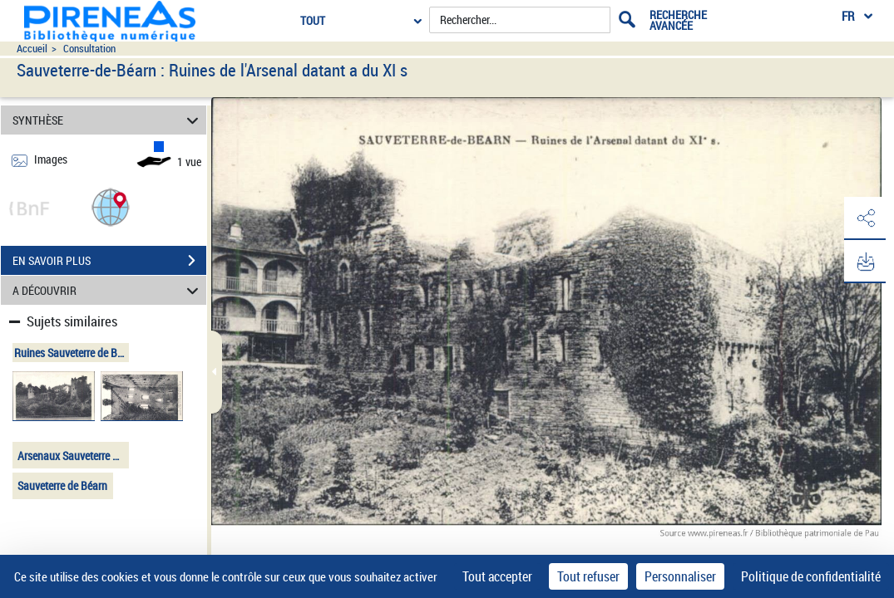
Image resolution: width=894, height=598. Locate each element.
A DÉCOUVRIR (107, 290)
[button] (110, 206)
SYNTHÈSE (107, 120)
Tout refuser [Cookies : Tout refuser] (588, 576)
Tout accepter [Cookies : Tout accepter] (497, 576)
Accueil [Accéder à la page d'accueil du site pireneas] (32, 49)
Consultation (89, 49)
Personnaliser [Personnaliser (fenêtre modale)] (680, 576)
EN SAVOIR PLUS (109, 260)
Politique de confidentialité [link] (811, 576)
